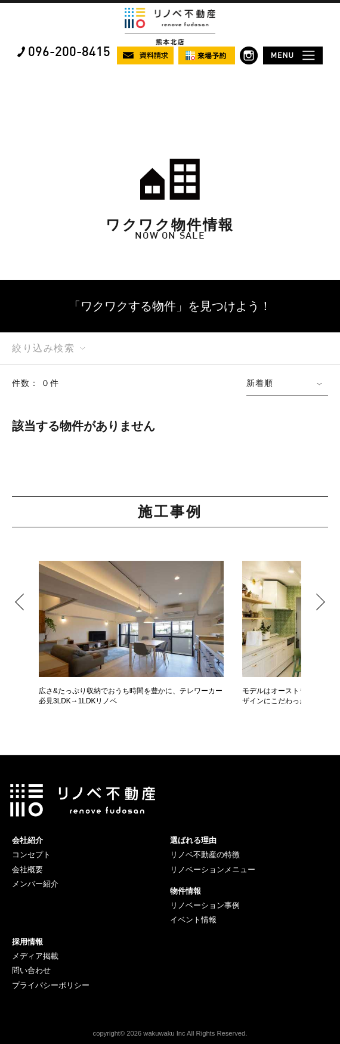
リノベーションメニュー (212, 869)
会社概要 (27, 869)
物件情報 (185, 891)
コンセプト (31, 854)
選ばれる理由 (193, 840)
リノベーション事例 (205, 905)
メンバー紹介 (35, 884)
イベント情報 (193, 919)
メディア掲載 (35, 956)
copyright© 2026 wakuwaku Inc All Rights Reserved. (170, 1033)
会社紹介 (27, 840)
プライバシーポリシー (50, 985)
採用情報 (27, 942)
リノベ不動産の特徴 (205, 854)
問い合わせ (31, 970)
